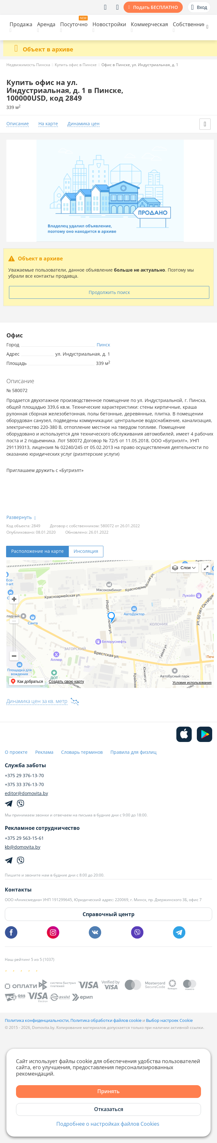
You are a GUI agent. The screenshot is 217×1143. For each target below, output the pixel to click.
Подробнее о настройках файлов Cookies (107, 1124)
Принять (108, 1091)
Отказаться (108, 1109)
